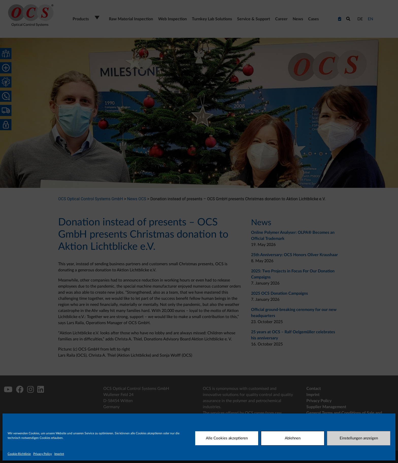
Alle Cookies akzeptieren (227, 438)
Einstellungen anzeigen (359, 438)
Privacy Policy (42, 453)
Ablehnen (293, 438)
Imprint (59, 453)
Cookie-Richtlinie (19, 453)
